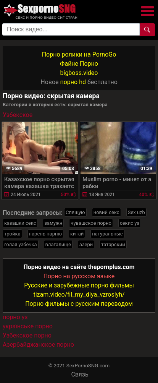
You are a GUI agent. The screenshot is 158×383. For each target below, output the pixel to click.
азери (86, 244)
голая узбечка (20, 244)
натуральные (107, 234)
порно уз (15, 317)
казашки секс (20, 223)
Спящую (75, 212)
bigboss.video (79, 72)
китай (77, 234)
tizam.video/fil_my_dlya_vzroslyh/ (78, 294)
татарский (113, 244)
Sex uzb (136, 212)
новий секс (106, 212)
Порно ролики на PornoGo (79, 54)
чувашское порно (91, 223)
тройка (12, 234)
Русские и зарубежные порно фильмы (79, 285)
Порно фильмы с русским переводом (79, 303)
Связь (79, 374)
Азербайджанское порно (38, 344)
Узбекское (17, 114)
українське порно (28, 326)
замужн (53, 223)
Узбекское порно (27, 335)
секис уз (129, 223)
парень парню (45, 234)
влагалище (58, 244)
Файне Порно (79, 63)
